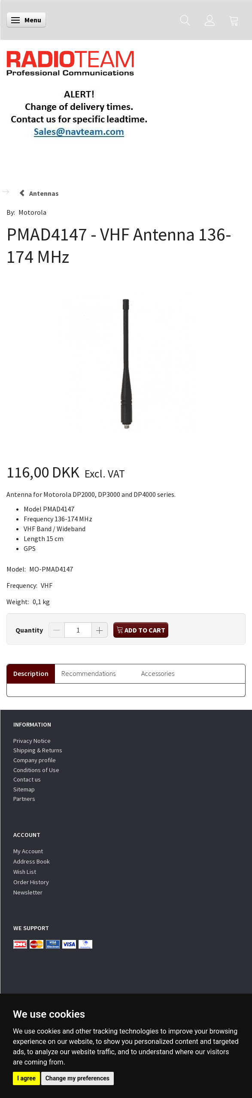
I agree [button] (26, 1078)
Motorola (32, 212)
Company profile (34, 760)
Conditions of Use (36, 770)
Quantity (29, 630)
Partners (24, 799)
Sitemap (24, 789)
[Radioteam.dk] (70, 61)
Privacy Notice (32, 741)
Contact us (27, 779)
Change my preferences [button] (77, 1078)
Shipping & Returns (37, 750)
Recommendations (88, 673)
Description (31, 673)
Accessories (157, 673)
